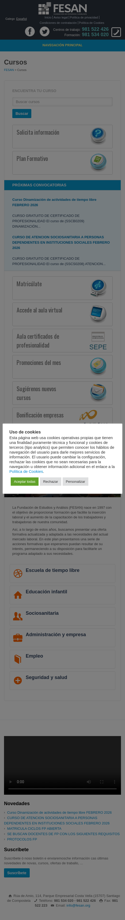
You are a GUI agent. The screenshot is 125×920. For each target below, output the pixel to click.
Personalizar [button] (75, 482)
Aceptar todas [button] (24, 482)
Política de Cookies (26, 471)
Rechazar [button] (50, 482)
